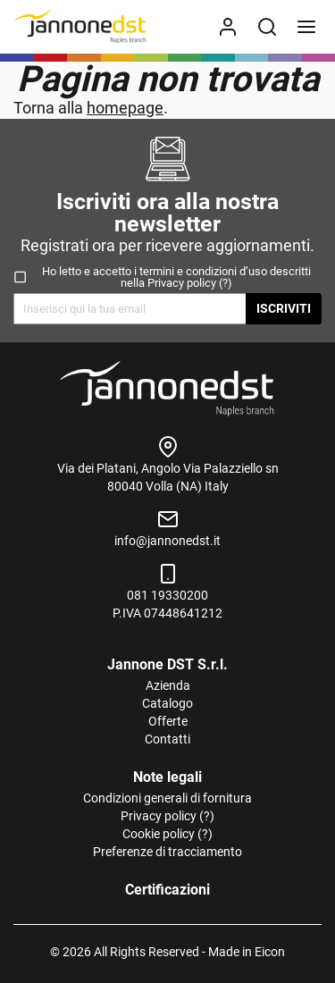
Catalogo (167, 703)
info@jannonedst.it (167, 541)
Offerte (168, 721)
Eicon (270, 952)
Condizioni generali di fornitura (167, 798)
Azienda (168, 685)
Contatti (167, 739)
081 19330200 (167, 595)
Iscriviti (283, 308)
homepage (125, 107)
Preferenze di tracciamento (167, 851)
